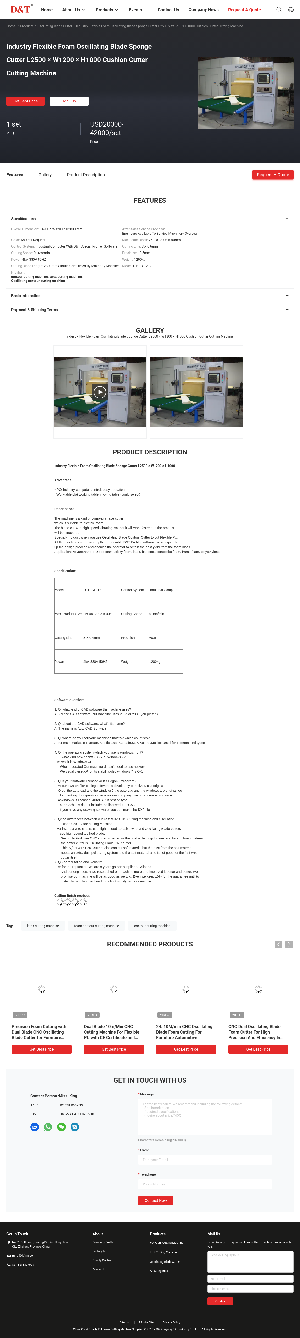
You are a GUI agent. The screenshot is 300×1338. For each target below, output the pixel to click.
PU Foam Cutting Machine (166, 1242)
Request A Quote (273, 174)
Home (11, 26)
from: (144, 1150)
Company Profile (103, 1242)
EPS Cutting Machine (163, 1252)
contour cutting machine (152, 926)
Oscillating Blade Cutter (54, 26)
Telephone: (148, 1174)
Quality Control (102, 1260)
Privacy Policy (171, 1322)
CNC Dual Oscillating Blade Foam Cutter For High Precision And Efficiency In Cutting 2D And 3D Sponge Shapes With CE (254, 1037)
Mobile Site (146, 1322)
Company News (204, 9)
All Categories (159, 1271)
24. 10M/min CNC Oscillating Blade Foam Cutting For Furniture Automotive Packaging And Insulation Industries (184, 1037)
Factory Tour (101, 1251)
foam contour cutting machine (96, 926)
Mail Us (69, 101)
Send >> (220, 1301)
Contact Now (156, 1200)
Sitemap (125, 1322)
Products (26, 26)
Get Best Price (26, 101)
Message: (147, 1094)
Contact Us (100, 1269)
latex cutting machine (43, 926)
